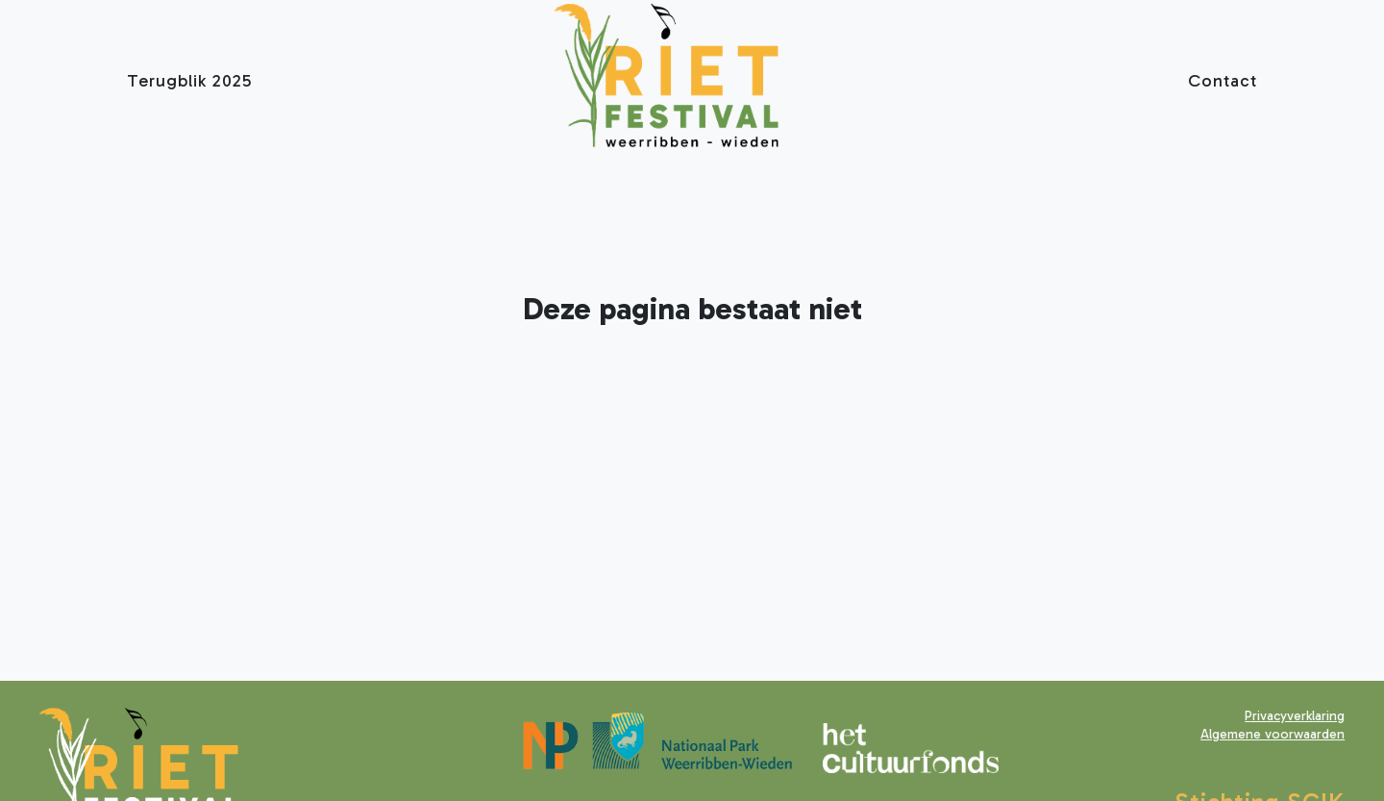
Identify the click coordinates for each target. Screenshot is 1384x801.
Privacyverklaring (1295, 716)
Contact (1222, 80)
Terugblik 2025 (189, 80)
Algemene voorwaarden (1272, 734)
